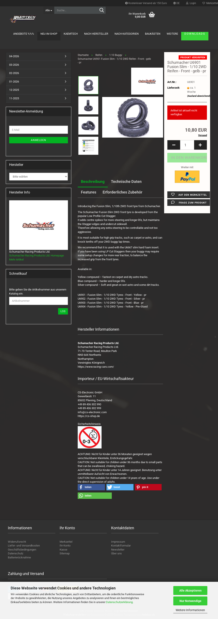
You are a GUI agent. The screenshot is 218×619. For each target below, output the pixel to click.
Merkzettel (66, 541)
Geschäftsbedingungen (22, 549)
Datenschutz (15, 553)
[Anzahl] (187, 145)
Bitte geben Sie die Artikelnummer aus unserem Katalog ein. (37, 291)
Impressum (118, 541)
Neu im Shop (48, 33)
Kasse (63, 549)
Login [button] (191, 3)
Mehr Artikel (16, 259)
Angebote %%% (23, 33)
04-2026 (14, 56)
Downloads (194, 33)
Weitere (172, 33)
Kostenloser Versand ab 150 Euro (146, 3)
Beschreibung (93, 181)
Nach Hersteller (96, 33)
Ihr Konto (65, 545)
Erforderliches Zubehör (122, 192)
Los (63, 311)
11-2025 (14, 98)
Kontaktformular (121, 545)
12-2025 (14, 89)
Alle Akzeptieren (190, 590)
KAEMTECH (71, 33)
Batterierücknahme (19, 557)
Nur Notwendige (190, 601)
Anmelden (38, 140)
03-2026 (14, 64)
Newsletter (117, 549)
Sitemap (65, 553)
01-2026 (14, 81)
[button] (176, 3)
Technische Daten (126, 181)
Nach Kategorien (127, 33)
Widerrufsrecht (17, 541)
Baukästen (152, 33)
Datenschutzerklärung (119, 602)
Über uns (116, 553)
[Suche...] (48, 10)
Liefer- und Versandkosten (24, 545)
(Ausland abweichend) (199, 96)
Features (88, 192)
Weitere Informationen (190, 610)
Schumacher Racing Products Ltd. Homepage (36, 255)
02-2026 (14, 73)
